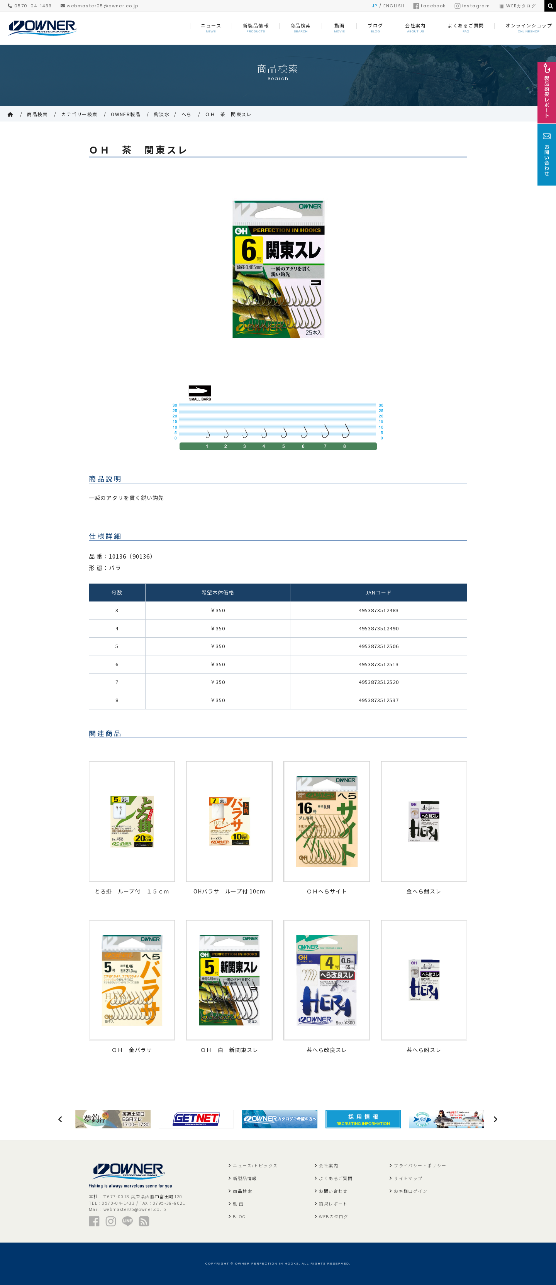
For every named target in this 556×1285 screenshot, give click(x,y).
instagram (472, 6)
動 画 (238, 1204)
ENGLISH (394, 6)
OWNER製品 (126, 114)
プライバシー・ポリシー (420, 1165)
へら (186, 114)
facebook (429, 6)
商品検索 (37, 114)
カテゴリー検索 (79, 114)
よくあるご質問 (336, 1178)
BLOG (239, 1216)
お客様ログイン (410, 1191)
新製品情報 (245, 1178)
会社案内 (328, 1165)
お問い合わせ (333, 1191)
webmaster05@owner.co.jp (100, 6)
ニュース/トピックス (255, 1165)
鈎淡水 (162, 114)
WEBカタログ (517, 6)
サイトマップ (408, 1178)
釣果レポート (333, 1204)
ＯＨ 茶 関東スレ (228, 114)
